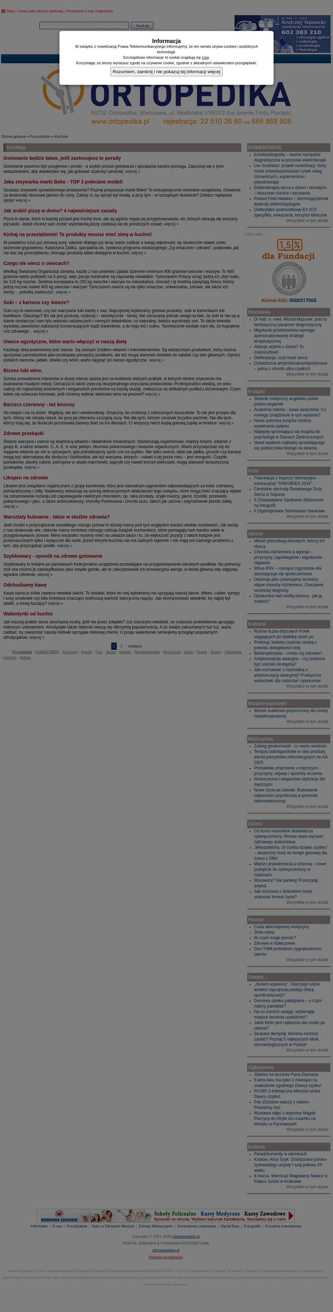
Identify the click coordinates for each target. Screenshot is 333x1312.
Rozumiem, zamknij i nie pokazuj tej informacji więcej (166, 71)
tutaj (205, 57)
